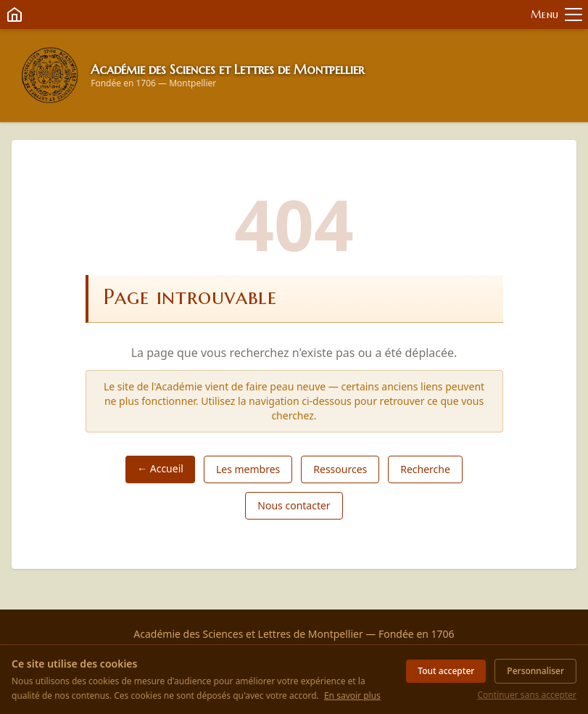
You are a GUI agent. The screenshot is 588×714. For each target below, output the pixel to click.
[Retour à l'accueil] (49, 75)
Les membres (248, 469)
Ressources (340, 469)
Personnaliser (535, 671)
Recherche (425, 469)
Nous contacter (293, 505)
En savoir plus (352, 695)
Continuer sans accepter (526, 695)
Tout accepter (446, 671)
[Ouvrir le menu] (556, 14)
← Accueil (160, 468)
